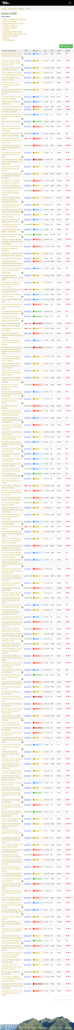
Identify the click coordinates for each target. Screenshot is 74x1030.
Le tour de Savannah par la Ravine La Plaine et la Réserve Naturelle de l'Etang (12, 778)
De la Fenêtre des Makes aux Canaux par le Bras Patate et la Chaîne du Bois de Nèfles (12, 413)
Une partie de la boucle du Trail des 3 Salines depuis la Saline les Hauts (12, 862)
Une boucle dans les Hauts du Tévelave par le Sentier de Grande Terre (11, 517)
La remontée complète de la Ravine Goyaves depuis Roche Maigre (12, 658)
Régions (21, 9)
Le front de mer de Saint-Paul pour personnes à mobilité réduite (11, 747)
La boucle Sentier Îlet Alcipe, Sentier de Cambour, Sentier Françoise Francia (11, 63)
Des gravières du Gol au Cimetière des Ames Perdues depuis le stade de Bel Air (11, 318)
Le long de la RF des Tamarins (13, 32)
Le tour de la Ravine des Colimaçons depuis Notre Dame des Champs (12, 510)
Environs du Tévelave (10, 21)
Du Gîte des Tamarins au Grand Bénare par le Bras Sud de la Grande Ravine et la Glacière (12, 548)
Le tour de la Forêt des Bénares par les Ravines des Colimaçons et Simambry (12, 427)
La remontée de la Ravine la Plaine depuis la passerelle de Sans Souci (11, 578)
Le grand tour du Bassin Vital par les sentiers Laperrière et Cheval (11, 840)
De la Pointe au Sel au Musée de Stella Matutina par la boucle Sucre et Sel (12, 394)
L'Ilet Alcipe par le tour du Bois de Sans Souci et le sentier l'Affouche (12, 380)
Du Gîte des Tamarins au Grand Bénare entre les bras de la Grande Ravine (12, 711)
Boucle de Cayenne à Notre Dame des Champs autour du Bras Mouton (11, 128)
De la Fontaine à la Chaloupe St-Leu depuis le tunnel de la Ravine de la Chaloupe (12, 955)
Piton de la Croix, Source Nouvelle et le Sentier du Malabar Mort (10, 387)
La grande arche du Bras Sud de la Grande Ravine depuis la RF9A (12, 993)
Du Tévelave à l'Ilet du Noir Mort (12, 107)
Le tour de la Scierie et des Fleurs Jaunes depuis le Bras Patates (11, 481)
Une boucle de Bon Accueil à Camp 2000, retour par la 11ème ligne (12, 699)
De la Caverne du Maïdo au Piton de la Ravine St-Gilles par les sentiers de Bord (12, 979)
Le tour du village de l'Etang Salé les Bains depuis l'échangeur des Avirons (11, 200)
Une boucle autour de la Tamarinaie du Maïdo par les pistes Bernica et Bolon (11, 612)
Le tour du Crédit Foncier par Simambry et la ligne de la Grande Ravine (11, 366)
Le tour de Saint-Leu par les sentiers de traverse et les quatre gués (11, 766)
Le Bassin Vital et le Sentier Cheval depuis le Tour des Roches (11, 169)
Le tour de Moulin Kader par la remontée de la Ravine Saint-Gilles (12, 886)
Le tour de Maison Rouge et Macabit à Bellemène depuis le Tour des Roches (12, 359)
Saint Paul (6, 38)
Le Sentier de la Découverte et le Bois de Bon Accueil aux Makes (12, 155)
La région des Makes (9, 27)
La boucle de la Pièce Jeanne (11, 258)
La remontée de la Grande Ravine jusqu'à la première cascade (10, 193)
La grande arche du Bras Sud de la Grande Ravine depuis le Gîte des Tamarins (12, 986)
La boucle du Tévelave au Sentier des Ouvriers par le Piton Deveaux (12, 335)
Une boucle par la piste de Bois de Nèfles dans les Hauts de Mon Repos (12, 176)
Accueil (4, 9)
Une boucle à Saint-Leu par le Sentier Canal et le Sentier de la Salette (12, 534)
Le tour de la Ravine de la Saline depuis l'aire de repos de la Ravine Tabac (12, 270)
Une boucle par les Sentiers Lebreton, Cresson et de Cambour (11, 826)
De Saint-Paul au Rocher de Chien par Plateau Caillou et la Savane (12, 869)
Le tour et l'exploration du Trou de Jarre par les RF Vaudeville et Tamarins (12, 905)
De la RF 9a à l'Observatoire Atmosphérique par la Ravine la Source (12, 807)
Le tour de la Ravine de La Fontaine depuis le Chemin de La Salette (11, 85)
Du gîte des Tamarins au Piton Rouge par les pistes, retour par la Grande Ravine (12, 571)
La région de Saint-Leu (10, 25)
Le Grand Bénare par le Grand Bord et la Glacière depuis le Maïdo (12, 306)
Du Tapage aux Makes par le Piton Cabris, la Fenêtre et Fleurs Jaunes (11, 284)
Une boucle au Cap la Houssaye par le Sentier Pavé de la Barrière (12, 401)
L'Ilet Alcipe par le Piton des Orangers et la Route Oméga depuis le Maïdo (11, 373)
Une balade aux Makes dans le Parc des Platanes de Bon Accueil (12, 677)
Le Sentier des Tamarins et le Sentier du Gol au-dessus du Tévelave (11, 342)
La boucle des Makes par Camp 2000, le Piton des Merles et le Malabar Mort (12, 162)
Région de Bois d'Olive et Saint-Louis (15, 34)
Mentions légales (42, 1028)
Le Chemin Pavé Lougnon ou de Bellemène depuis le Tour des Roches (12, 117)
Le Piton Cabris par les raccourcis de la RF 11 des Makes (10, 754)
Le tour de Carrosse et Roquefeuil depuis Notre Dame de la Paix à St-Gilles (12, 967)
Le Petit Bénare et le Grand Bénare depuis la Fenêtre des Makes (11, 148)
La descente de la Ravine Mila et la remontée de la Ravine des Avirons (12, 624)
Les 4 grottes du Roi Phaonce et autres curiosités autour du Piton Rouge (12, 740)
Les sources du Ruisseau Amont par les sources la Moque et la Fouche (12, 92)
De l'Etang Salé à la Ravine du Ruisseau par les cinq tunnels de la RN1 (12, 948)
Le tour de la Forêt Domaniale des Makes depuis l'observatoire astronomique (12, 241)
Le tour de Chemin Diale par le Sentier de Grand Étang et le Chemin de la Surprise (12, 541)
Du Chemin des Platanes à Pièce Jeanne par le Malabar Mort (11, 924)
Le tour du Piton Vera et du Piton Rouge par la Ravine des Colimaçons (12, 248)
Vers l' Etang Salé (8, 40)
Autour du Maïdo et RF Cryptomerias (15, 19)
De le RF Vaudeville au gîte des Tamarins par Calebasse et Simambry (12, 651)
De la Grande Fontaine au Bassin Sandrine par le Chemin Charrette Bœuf (12, 420)
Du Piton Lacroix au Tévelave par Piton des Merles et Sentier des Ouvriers (12, 493)
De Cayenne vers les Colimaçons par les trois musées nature (12, 277)
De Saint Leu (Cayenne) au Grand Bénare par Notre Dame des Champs (12, 140)
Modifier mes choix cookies (27, 1028)
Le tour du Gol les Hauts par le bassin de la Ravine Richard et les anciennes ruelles (12, 555)
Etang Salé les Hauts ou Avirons (13, 23)
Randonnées (12, 9)
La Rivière (6, 30)
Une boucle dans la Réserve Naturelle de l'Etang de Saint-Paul (11, 795)
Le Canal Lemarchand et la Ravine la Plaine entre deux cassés (11, 600)
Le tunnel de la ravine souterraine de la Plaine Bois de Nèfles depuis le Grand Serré (12, 263)
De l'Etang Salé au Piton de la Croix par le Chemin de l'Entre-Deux (12, 893)
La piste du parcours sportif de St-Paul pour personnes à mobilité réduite (12, 814)
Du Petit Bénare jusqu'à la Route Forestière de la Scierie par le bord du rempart (12, 665)
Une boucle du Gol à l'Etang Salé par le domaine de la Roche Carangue (12, 718)
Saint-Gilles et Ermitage (10, 36)
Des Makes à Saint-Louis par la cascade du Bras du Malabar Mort (12, 931)
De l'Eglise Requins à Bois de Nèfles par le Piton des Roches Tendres (12, 444)
